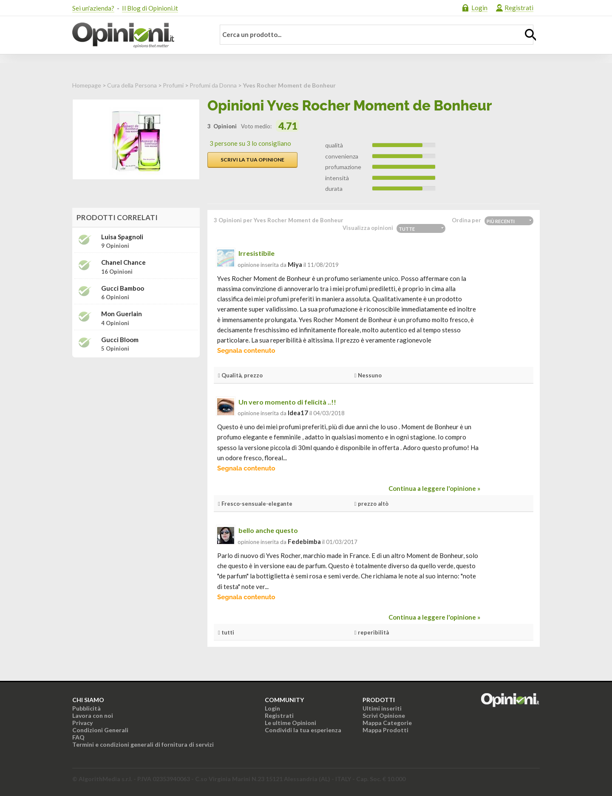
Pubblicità (86, 708)
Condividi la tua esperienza (303, 730)
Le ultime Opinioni (290, 722)
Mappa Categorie (387, 722)
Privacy (82, 722)
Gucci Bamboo (122, 288)
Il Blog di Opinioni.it (150, 8)
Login (479, 7)
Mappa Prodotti (385, 730)
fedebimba (304, 541)
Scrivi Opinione (384, 715)
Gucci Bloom (120, 339)
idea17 (298, 412)
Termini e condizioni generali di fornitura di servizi (143, 744)
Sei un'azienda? (93, 8)
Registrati (518, 7)
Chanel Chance (123, 262)
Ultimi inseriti (382, 708)
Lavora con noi (92, 715)
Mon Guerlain (121, 313)
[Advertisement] (136, 417)
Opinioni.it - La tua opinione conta (138, 35)
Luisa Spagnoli (122, 237)
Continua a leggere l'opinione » (434, 488)
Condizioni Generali (100, 730)
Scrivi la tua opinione (252, 159)
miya (295, 264)
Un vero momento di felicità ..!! (287, 402)
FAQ (78, 737)
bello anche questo (268, 530)
